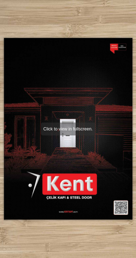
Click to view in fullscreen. (68, 129)
